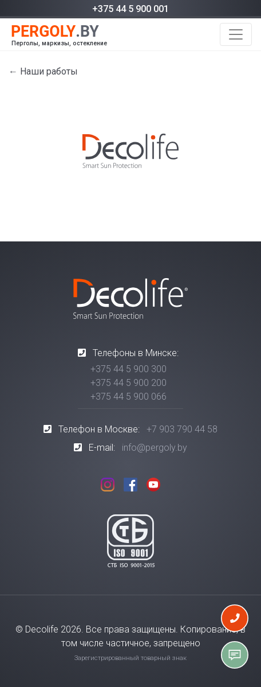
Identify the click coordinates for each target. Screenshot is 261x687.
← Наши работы (43, 71)
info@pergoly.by (154, 447)
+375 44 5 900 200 (128, 382)
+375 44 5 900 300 (128, 369)
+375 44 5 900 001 (130, 8)
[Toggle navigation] (236, 34)
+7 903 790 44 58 (182, 429)
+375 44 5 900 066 (128, 396)
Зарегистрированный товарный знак (130, 658)
